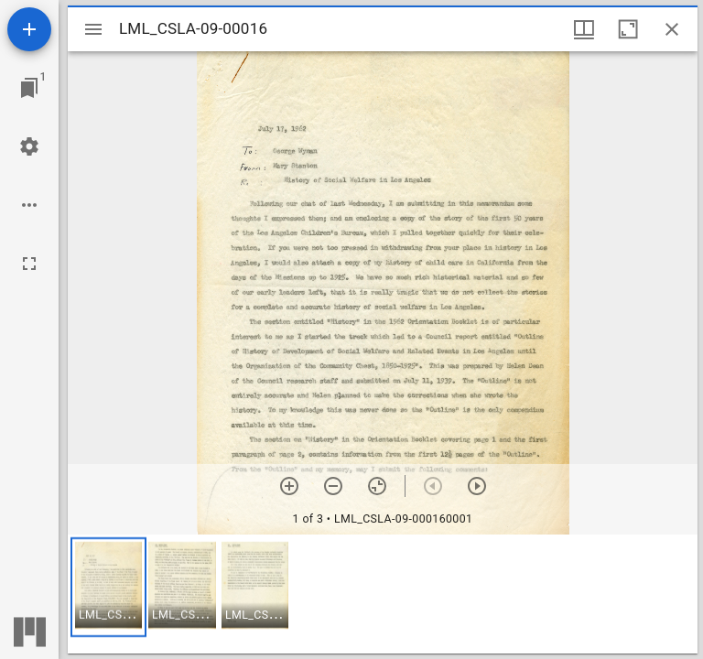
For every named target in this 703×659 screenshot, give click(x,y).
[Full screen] (29, 264)
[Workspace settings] (29, 146)
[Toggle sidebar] (93, 29)
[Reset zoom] (377, 486)
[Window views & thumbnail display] (584, 29)
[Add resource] (29, 29)
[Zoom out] (333, 486)
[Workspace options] (29, 205)
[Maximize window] (628, 29)
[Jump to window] (29, 88)
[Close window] (672, 29)
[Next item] (477, 486)
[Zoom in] (289, 486)
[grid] (383, 594)
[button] (108, 587)
